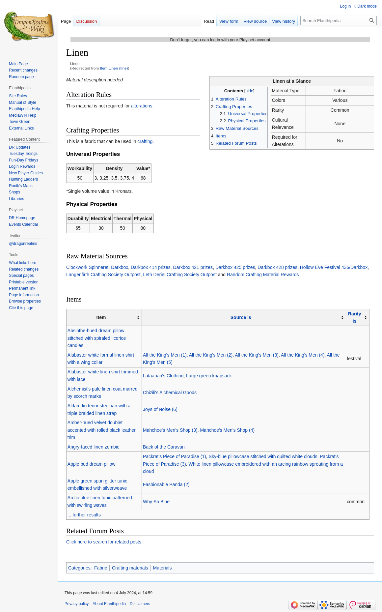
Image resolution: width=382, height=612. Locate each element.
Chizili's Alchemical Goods (170, 392)
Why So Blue (156, 501)
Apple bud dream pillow (92, 464)
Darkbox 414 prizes (151, 267)
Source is (241, 317)
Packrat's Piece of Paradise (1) (174, 456)
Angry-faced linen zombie (94, 447)
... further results (84, 514)
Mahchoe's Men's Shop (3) (170, 430)
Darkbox (119, 267)
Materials (162, 567)
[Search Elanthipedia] (338, 20)
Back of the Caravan (164, 447)
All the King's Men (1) (165, 355)
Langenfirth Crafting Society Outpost (103, 274)
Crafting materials (130, 567)
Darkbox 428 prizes (277, 267)
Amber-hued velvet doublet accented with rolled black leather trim (102, 430)
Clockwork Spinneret (87, 267)
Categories (79, 567)
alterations (141, 105)
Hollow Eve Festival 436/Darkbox (334, 267)
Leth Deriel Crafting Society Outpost (179, 274)
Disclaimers (140, 603)
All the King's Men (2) (211, 355)
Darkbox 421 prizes (193, 267)
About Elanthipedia (109, 603)
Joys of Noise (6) (160, 409)
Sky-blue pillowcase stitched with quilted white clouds (263, 456)
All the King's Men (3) (257, 355)
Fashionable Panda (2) (166, 484)
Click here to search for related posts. (104, 541)
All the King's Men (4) (303, 355)
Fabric (100, 567)
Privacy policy (77, 603)
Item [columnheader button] (101, 317)
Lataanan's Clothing (163, 375)
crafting (144, 141)
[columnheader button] (244, 317)
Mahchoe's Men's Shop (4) (227, 430)
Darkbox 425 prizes (235, 267)
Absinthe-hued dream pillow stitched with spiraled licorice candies (97, 338)
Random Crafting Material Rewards (263, 274)
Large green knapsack (209, 375)
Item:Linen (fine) (114, 68)
